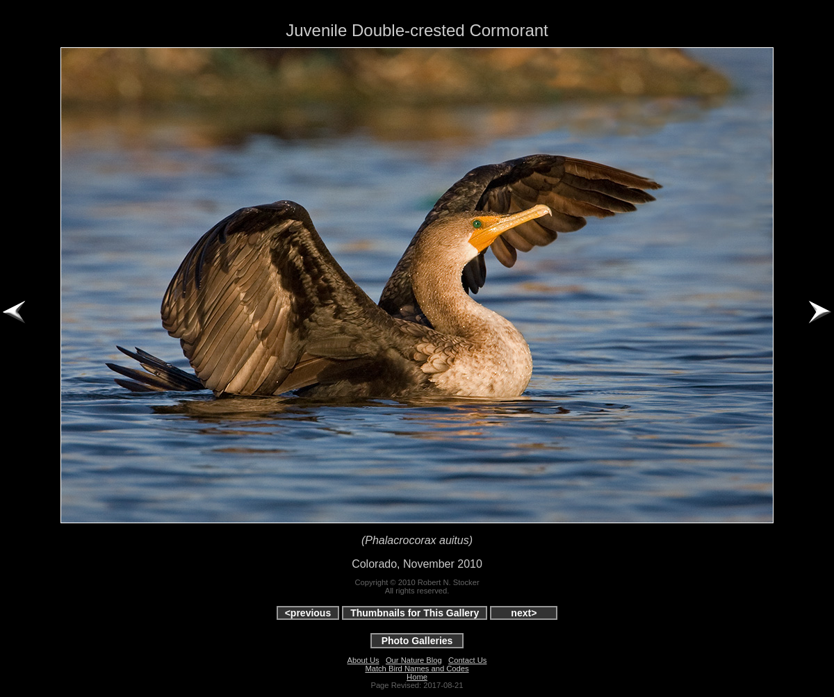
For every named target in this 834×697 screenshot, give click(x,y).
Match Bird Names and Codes (416, 668)
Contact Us (467, 660)
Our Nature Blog (414, 660)
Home (417, 677)
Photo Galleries (417, 640)
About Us (363, 660)
